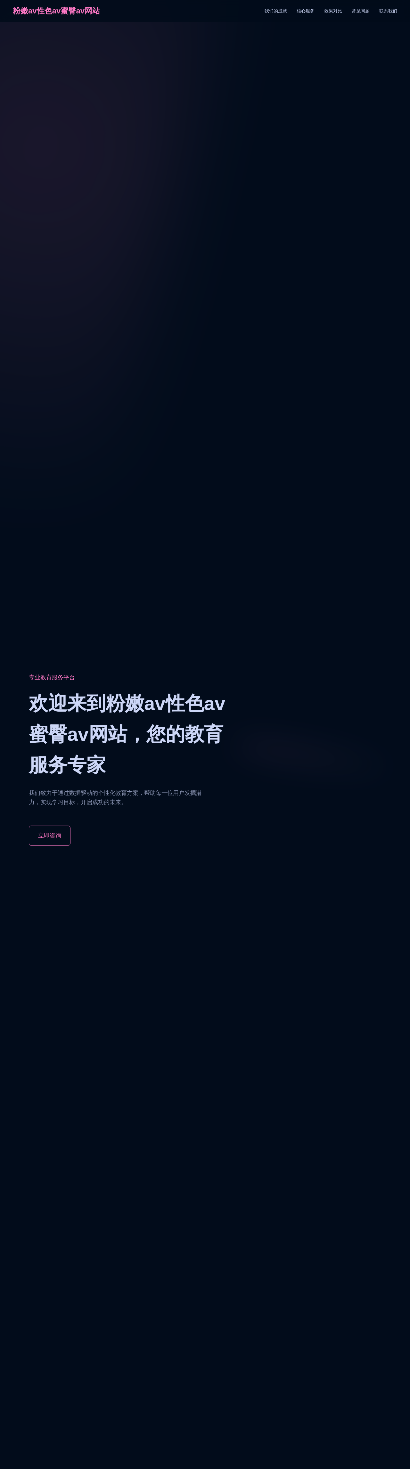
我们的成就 (276, 10)
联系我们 (388, 10)
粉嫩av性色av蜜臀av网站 (56, 10)
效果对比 (333, 10)
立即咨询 (49, 835)
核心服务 (306, 10)
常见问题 (361, 10)
